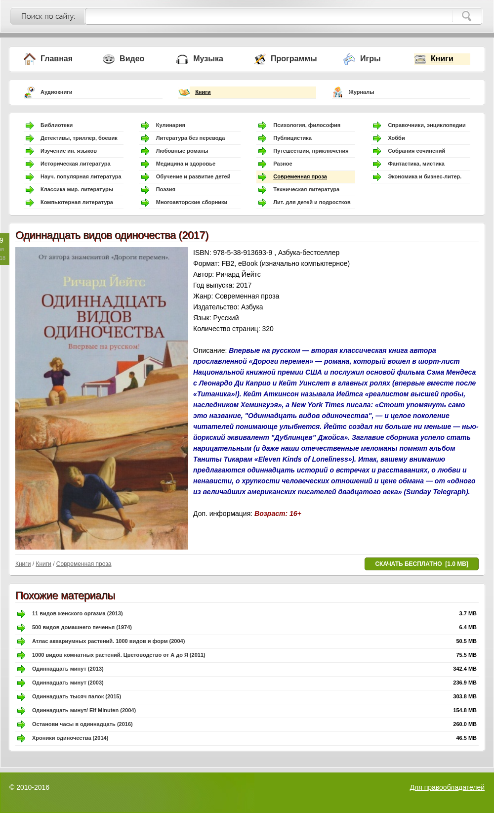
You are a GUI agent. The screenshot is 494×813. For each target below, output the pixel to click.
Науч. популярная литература (81, 176)
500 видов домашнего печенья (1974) (82, 627)
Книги (442, 58)
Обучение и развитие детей (193, 176)
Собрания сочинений (416, 151)
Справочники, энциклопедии (426, 125)
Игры (370, 58)
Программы (294, 58)
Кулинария (170, 125)
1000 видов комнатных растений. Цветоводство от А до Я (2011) (119, 655)
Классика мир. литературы (77, 189)
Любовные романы (182, 151)
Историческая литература (76, 164)
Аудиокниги (57, 92)
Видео (132, 58)
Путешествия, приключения (310, 151)
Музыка (208, 58)
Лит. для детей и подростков (311, 202)
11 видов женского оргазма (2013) (77, 613)
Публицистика (292, 138)
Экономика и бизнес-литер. (424, 176)
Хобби (396, 138)
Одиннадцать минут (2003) (68, 682)
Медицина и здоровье (185, 164)
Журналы (361, 92)
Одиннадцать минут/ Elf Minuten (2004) (84, 710)
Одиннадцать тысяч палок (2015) (76, 696)
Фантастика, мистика (416, 164)
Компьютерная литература (77, 202)
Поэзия (165, 189)
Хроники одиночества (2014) (70, 738)
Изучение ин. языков (69, 151)
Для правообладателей (447, 787)
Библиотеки (57, 125)
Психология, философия (306, 125)
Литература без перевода (190, 138)
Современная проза (300, 176)
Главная (57, 58)
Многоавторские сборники (192, 202)
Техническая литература (306, 189)
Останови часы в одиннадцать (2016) (82, 724)
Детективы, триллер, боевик (79, 138)
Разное (282, 164)
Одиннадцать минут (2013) (68, 669)
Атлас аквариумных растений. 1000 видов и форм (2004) (108, 641)
